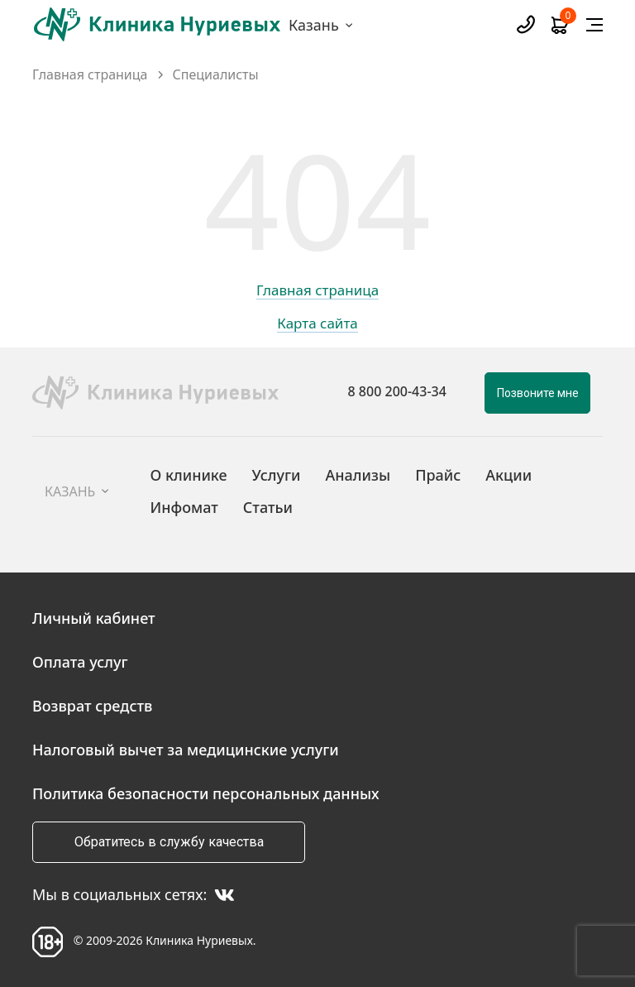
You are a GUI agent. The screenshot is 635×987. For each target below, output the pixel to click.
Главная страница (90, 75)
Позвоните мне (538, 393)
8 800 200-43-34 (397, 391)
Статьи (268, 507)
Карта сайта (317, 324)
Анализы (358, 475)
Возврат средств (92, 706)
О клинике (188, 475)
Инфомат (183, 507)
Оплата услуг (80, 662)
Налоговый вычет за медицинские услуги (185, 749)
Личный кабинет (93, 618)
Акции (508, 475)
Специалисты (216, 75)
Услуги (276, 475)
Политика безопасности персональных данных (206, 793)
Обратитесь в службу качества (169, 842)
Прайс (438, 475)
